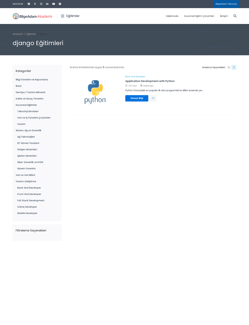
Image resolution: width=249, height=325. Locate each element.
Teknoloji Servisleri (27, 111)
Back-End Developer (29, 187)
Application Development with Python (150, 81)
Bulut (19, 86)
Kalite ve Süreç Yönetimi (29, 98)
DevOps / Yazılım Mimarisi (30, 92)
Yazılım (21, 124)
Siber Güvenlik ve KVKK (30, 162)
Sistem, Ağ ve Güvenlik (28, 130)
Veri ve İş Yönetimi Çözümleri (33, 117)
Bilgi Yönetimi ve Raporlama (32, 79)
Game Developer (27, 206)
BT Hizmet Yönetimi (28, 143)
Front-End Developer (29, 194)
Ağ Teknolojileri (26, 136)
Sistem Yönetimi (26, 168)
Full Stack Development (30, 200)
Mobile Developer (27, 213)
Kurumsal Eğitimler (26, 105)
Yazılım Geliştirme (26, 181)
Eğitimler (31, 34)
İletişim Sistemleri (27, 149)
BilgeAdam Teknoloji (226, 3)
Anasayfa (18, 34)
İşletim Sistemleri (27, 155)
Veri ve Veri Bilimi (25, 175)
